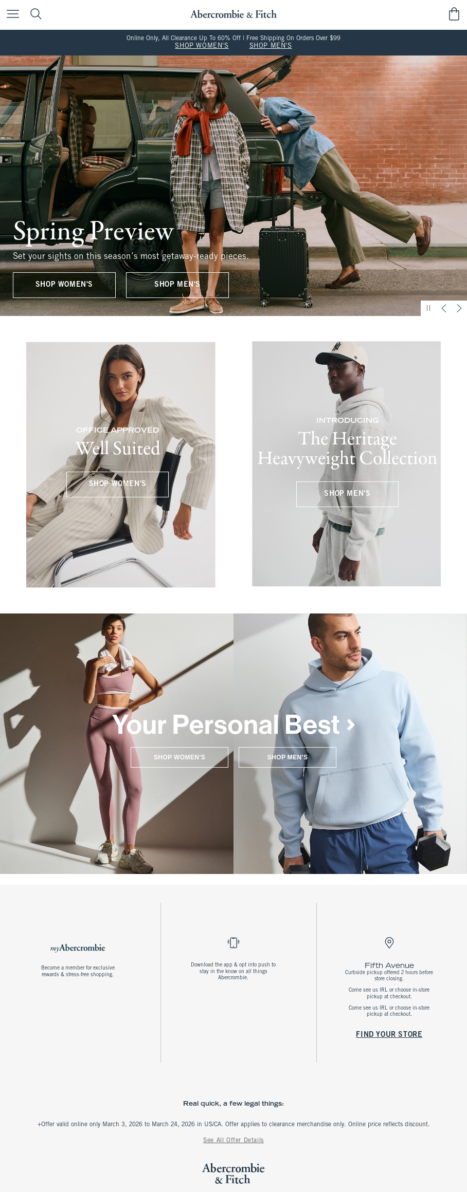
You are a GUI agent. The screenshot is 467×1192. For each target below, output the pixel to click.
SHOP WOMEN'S (201, 46)
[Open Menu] (10, 15)
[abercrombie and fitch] (233, 14)
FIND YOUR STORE (389, 1034)
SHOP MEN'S (270, 46)
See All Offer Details (233, 1141)
